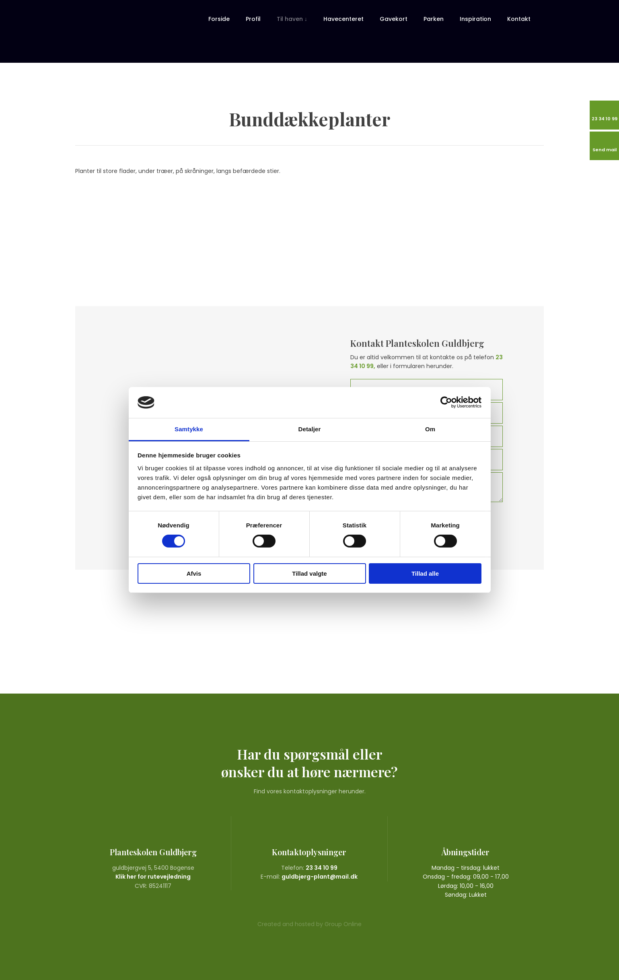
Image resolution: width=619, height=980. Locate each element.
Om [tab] (430, 429)
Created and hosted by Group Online (309, 924)
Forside (219, 19)
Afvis (194, 573)
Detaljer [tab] (309, 429)
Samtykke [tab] (189, 429)
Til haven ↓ (292, 19)
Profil (253, 19)
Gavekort (393, 19)
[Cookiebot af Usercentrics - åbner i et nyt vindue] (446, 402)
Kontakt (519, 19)
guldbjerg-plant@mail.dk (320, 877)
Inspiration (475, 19)
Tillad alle (425, 573)
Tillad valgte (309, 573)
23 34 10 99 (321, 868)
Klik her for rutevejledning (153, 877)
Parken (434, 19)
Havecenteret (343, 19)
